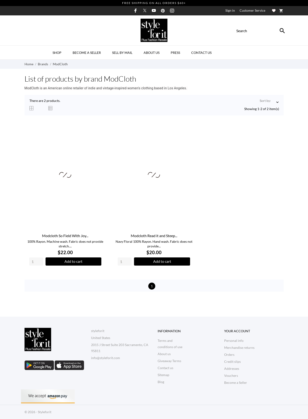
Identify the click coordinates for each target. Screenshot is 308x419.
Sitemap (163, 375)
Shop (57, 53)
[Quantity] (36, 261)
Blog (161, 382)
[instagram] (172, 11)
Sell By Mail (122, 53)
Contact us (165, 368)
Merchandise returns (239, 348)
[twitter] (145, 10)
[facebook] (136, 11)
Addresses (231, 369)
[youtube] (154, 10)
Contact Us (201, 53)
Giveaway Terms (169, 361)
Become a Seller (87, 53)
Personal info (234, 341)
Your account (237, 331)
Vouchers (231, 375)
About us (151, 53)
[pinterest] (163, 11)
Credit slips (232, 362)
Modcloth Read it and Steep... (154, 235)
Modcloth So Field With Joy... (65, 235)
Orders (229, 355)
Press (175, 53)
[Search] (282, 30)
